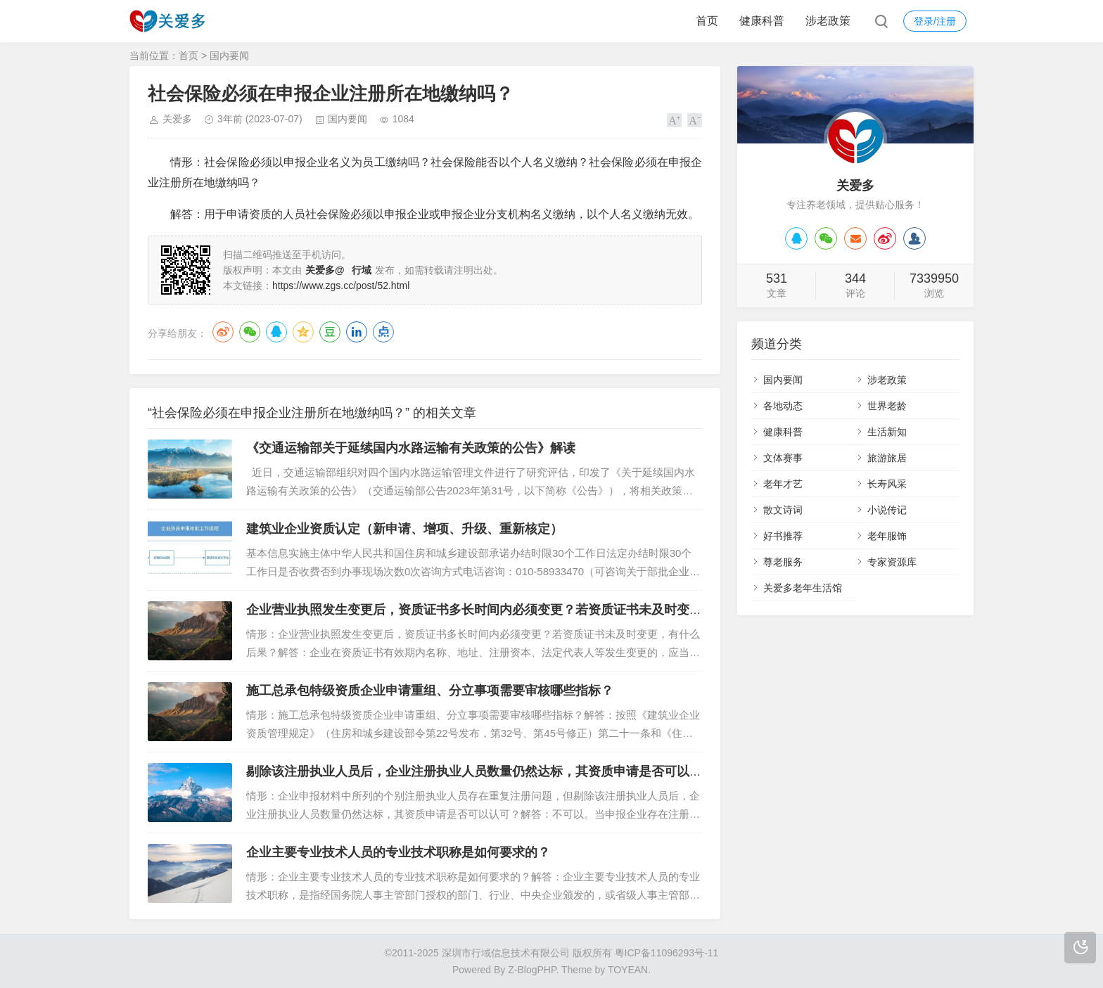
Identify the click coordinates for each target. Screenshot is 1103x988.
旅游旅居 (887, 457)
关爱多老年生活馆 (802, 588)
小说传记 (887, 509)
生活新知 (887, 431)
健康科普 (761, 21)
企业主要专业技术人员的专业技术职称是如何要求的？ (398, 852)
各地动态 (783, 405)
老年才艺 (783, 483)
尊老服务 (783, 561)
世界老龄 (887, 405)
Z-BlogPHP (532, 969)
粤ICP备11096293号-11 (667, 952)
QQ (276, 331)
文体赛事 (783, 457)
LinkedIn (356, 331)
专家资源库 (892, 561)
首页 (707, 21)
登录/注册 (935, 21)
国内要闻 (229, 55)
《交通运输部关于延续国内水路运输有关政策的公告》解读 (410, 448)
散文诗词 (783, 509)
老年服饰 (887, 535)
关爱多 (177, 118)
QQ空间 (303, 331)
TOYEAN (628, 969)
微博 (223, 331)
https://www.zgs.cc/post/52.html (340, 285)
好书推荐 (783, 535)
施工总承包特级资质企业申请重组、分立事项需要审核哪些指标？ (429, 691)
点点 (383, 331)
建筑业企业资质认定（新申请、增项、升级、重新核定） (404, 529)
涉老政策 (827, 21)
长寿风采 (887, 483)
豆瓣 (329, 331)
